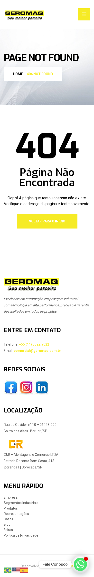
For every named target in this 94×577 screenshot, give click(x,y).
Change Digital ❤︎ (61, 566)
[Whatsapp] (80, 564)
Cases (8, 519)
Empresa (11, 497)
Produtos (11, 508)
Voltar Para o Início (47, 221)
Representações (16, 513)
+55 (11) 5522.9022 (34, 344)
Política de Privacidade (21, 535)
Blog (7, 524)
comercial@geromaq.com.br (37, 351)
